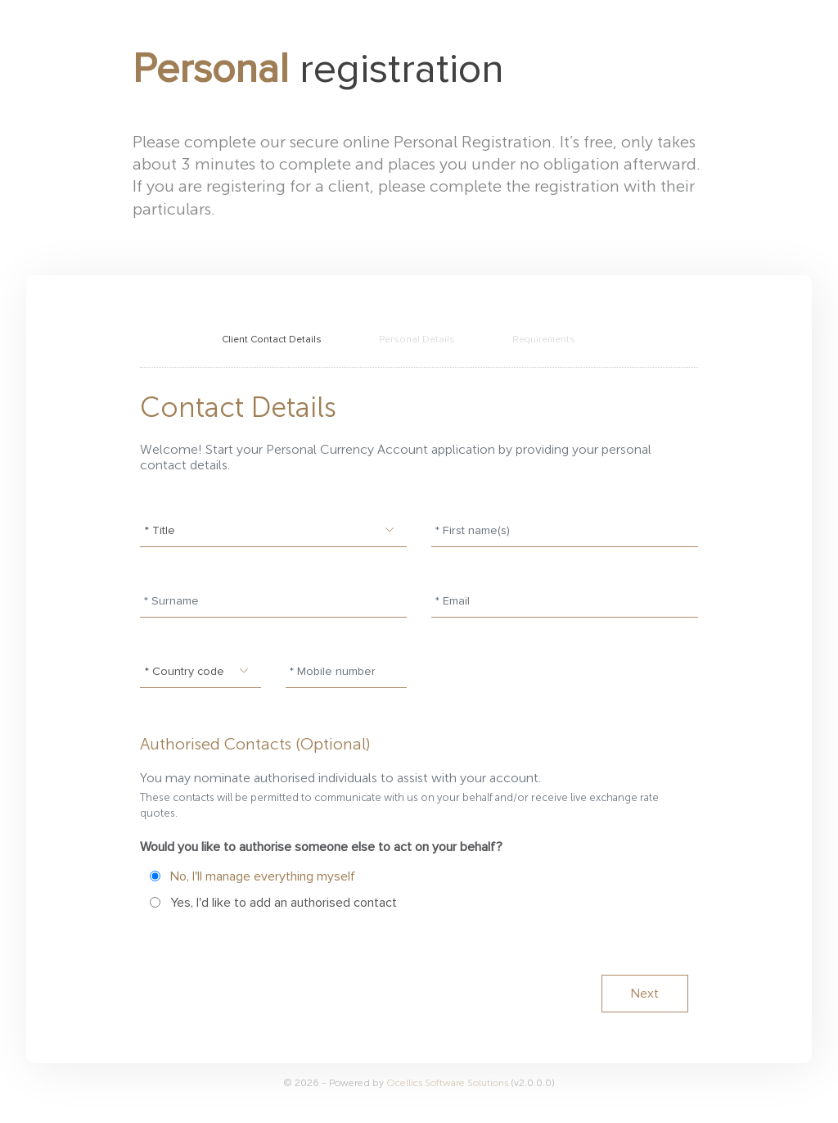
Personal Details (417, 339)
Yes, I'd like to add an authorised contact (283, 902)
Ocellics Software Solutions (448, 1083)
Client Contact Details (272, 339)
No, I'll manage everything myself (262, 876)
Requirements (543, 339)
